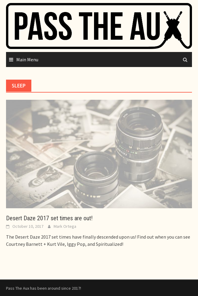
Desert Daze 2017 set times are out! (49, 218)
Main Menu (27, 59)
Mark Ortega (65, 226)
